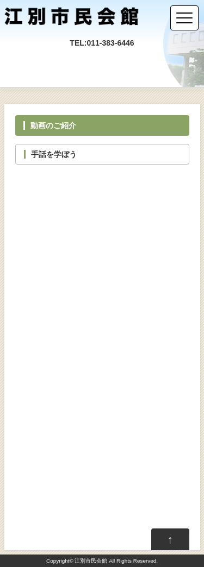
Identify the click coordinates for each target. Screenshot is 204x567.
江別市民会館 (91, 561)
